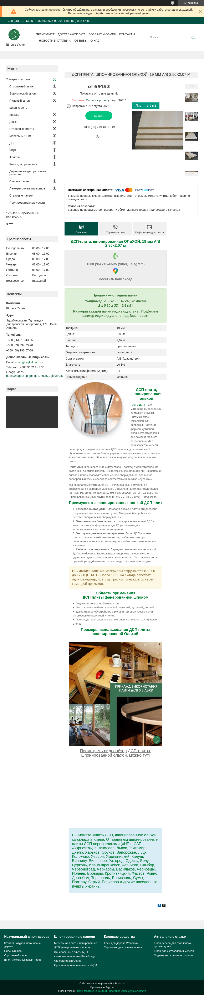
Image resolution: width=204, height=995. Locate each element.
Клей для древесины (23, 164)
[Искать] (193, 37)
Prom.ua (119, 983)
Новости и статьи (53, 40)
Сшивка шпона (19, 181)
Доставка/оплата (72, 34)
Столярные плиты (21, 129)
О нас (95, 40)
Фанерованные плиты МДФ (71, 952)
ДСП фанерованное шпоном (72, 947)
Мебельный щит (20, 136)
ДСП (12, 143)
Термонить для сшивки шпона (123, 947)
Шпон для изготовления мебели (174, 951)
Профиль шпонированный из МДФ (75, 965)
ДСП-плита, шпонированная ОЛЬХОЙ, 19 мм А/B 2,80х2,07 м (115, 243)
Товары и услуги (18, 79)
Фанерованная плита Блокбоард (74, 956)
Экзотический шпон (22, 93)
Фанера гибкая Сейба (67, 960)
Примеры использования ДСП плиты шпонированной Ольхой (115, 632)
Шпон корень (18, 107)
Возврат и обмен (102, 34)
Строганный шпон (21, 86)
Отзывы (81, 40)
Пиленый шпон (19, 100)
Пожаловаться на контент (92, 991)
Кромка (14, 114)
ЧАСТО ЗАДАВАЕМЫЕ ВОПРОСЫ (22, 214)
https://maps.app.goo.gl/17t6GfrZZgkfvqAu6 (34, 375)
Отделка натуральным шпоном (173, 955)
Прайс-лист (45, 34)
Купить (98, 115)
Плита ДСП (138, 404)
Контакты (127, 34)
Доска (13, 121)
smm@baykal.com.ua (29, 362)
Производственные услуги (27, 202)
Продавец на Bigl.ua (102, 987)
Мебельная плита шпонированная (75, 943)
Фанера (14, 157)
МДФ (12, 150)
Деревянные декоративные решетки (27, 173)
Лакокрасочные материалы (27, 188)
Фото (9, 224)
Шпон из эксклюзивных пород (22, 959)
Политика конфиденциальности (127, 991)
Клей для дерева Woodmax (121, 943)
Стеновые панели (21, 195)
